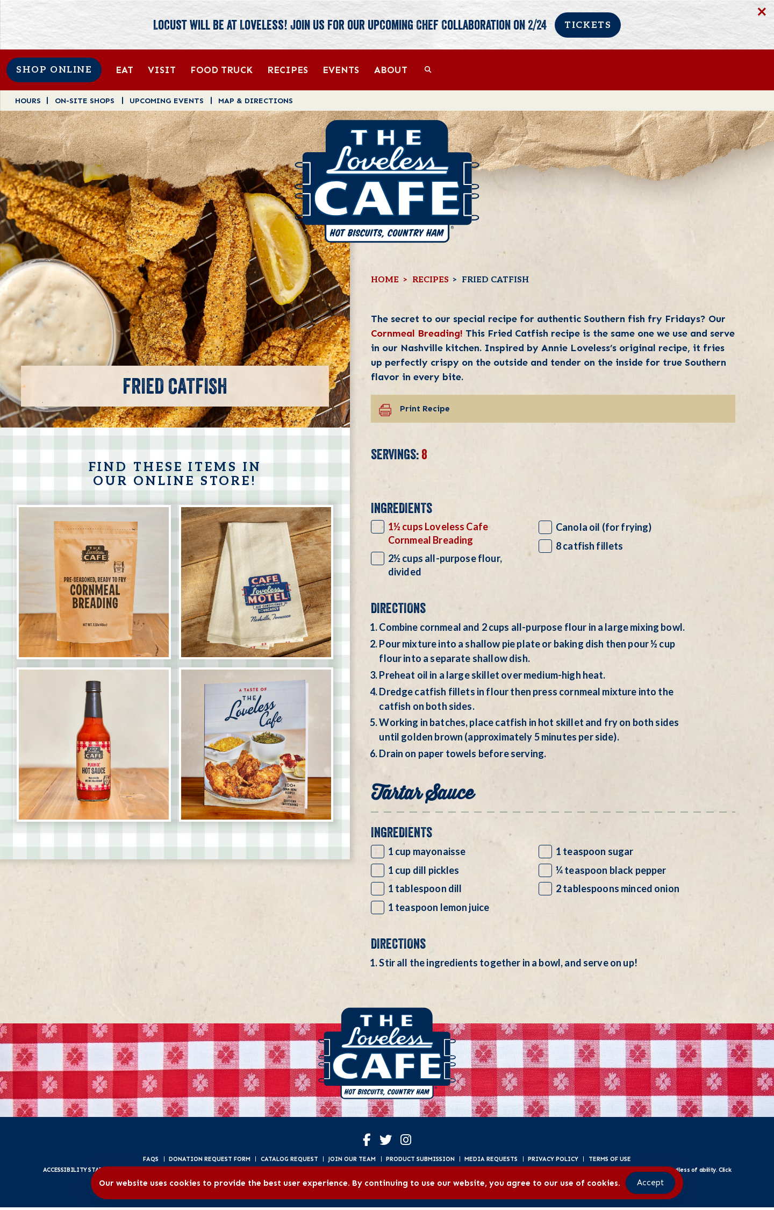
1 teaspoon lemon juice (438, 907)
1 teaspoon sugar (595, 851)
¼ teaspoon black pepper (611, 870)
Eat (124, 69)
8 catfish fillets (590, 546)
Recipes (287, 69)
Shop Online (54, 70)
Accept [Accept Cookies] (650, 1182)
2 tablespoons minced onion (617, 888)
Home (385, 280)
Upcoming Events (167, 100)
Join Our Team (352, 1161)
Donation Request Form (209, 1161)
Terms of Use (610, 1161)
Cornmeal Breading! (417, 333)
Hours (28, 100)
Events (340, 69)
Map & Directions (255, 100)
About (390, 69)
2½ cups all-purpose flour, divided (445, 565)
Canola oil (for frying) (604, 527)
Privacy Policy (553, 1161)
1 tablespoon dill (425, 888)
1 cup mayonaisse (427, 851)
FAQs (151, 1161)
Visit (162, 69)
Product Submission (420, 1161)
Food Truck (221, 69)
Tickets (587, 25)
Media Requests (491, 1161)
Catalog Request (289, 1161)
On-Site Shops (84, 100)
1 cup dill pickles (424, 870)
